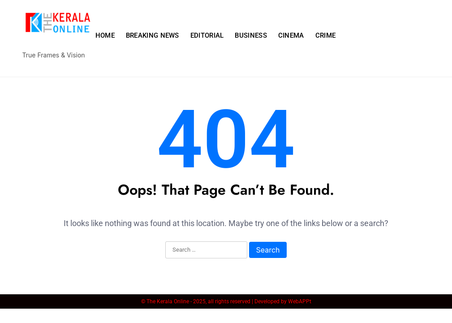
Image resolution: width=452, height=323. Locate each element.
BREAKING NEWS (152, 35)
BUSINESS (251, 35)
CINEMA (291, 35)
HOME (105, 35)
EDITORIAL (207, 35)
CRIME (325, 35)
